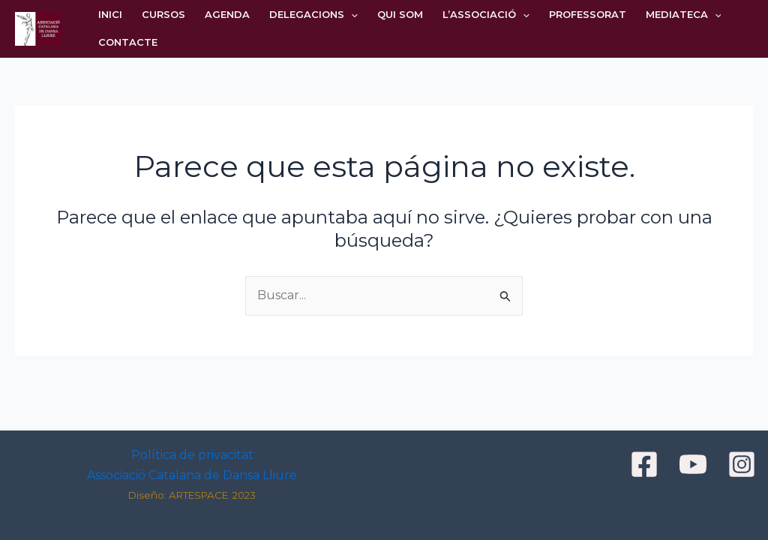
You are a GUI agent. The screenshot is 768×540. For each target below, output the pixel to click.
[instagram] (744, 464)
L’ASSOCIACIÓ (486, 14)
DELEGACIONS (313, 14)
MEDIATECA (684, 14)
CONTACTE (128, 42)
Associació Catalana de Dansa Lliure (192, 475)
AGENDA (227, 14)
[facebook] (647, 464)
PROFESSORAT (587, 14)
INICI (110, 14)
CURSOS (163, 14)
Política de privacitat (192, 455)
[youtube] (695, 464)
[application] (351, 14)
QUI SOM (400, 14)
